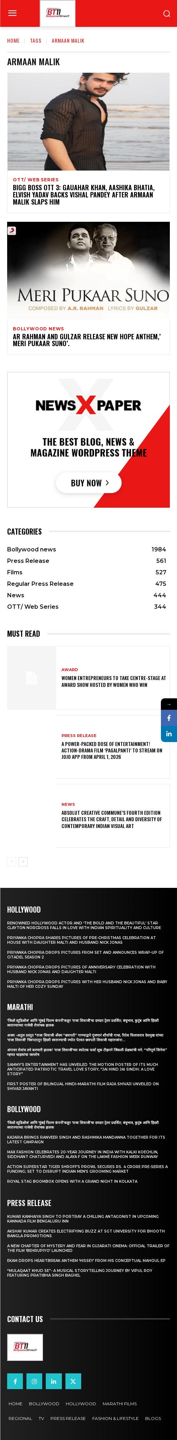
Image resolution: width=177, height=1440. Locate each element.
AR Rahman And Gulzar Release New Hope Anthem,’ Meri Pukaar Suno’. (87, 340)
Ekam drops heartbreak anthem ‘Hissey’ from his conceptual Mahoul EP (86, 1260)
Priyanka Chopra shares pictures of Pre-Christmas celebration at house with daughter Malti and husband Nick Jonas (81, 940)
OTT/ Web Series (36, 180)
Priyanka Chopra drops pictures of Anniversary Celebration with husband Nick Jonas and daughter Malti (81, 969)
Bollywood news (38, 329)
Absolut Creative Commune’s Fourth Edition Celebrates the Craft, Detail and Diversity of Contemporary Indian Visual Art (112, 819)
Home (13, 40)
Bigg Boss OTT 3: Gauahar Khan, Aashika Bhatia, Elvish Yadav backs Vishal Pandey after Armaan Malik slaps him (83, 194)
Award (70, 670)
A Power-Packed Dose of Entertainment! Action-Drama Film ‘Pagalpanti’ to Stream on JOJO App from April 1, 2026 (112, 750)
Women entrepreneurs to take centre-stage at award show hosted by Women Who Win (114, 681)
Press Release (79, 736)
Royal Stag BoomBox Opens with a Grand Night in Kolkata (72, 1181)
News (68, 805)
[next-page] (23, 861)
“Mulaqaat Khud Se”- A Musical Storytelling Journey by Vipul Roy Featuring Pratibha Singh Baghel (79, 1273)
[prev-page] (11, 861)
